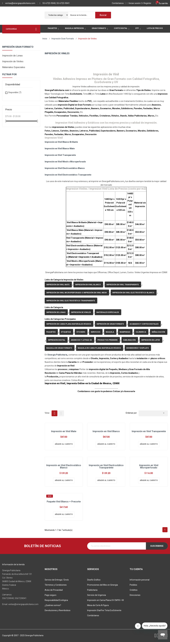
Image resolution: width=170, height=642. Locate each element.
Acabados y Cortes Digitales (144, 324)
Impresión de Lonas (12, 55)
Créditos (133, 590)
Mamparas (125, 332)
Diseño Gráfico (93, 580)
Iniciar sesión (134, 3)
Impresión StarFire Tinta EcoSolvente (104, 610)
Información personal (139, 580)
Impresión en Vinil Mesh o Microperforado (65, 161)
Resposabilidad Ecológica (56, 600)
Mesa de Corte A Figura (98, 605)
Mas (50, 37)
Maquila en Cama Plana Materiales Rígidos (99, 348)
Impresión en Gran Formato (110, 324)
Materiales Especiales (13, 67)
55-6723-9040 (49, 3)
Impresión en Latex (150, 340)
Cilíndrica (141, 332)
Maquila (110, 332)
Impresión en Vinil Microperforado (148, 466)
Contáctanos (118, 3)
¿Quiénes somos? (53, 605)
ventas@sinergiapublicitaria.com (20, 3)
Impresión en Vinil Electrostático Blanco (133, 293)
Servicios (95, 332)
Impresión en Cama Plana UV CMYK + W (105, 600)
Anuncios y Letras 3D (81, 340)
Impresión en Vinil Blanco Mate (60, 148)
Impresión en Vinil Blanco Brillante (61, 142)
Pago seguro (50, 595)
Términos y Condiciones (56, 585)
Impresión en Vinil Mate (58, 285)
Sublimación (129, 340)
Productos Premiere (107, 340)
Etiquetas (66, 332)
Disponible (14, 92)
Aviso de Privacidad (54, 590)
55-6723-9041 (63, 3)
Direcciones (135, 595)
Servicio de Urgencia (96, 595)
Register (146, 3)
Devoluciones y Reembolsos (57, 610)
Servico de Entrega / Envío (57, 580)
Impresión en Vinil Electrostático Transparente (70, 301)
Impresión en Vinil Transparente (60, 155)
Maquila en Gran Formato (59, 348)
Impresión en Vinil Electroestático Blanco (65, 168)
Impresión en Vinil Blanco (88, 285)
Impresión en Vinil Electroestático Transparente (68, 175)
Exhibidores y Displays (137, 348)
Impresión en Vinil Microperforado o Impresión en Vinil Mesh (76, 293)
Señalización (158, 332)
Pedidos (133, 585)
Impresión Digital (56, 340)
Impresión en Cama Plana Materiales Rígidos (68, 324)
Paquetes (50, 332)
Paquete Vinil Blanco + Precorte (64, 501)
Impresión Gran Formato (17, 47)
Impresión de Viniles (12, 61)
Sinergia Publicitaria (57, 355)
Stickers (80, 332)
